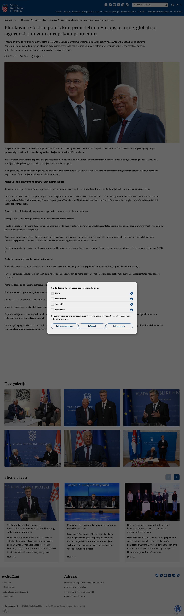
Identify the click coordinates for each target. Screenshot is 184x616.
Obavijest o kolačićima (119, 316)
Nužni (57, 293)
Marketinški (60, 310)
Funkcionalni (60, 299)
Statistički (59, 304)
